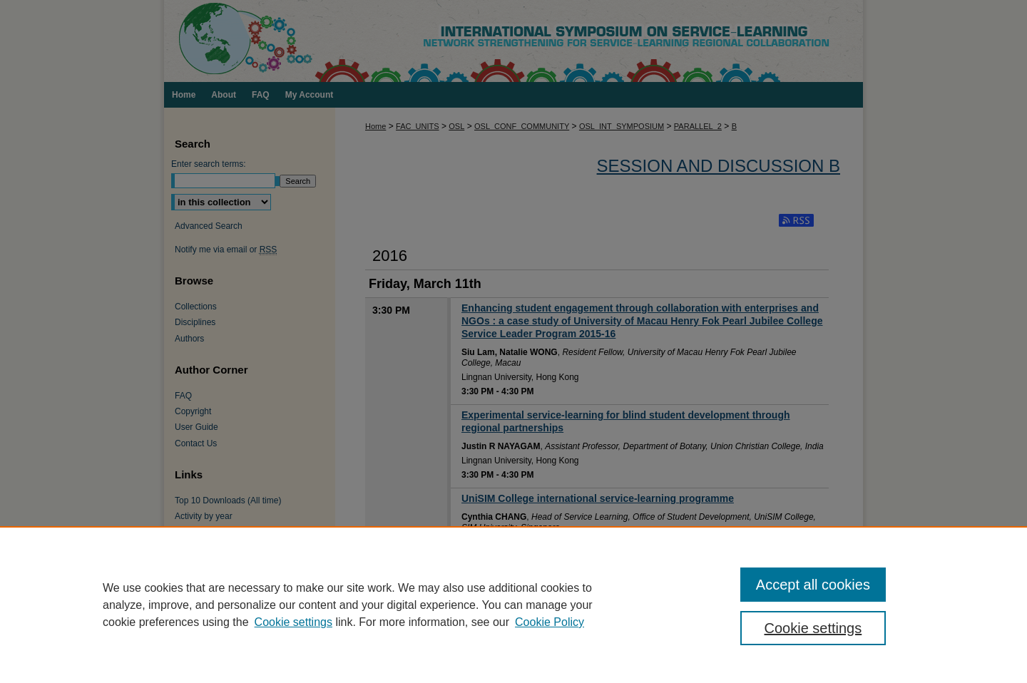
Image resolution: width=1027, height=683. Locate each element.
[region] (513, 604)
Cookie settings (293, 622)
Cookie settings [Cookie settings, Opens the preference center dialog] (813, 628)
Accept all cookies (813, 584)
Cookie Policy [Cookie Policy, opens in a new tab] (549, 622)
